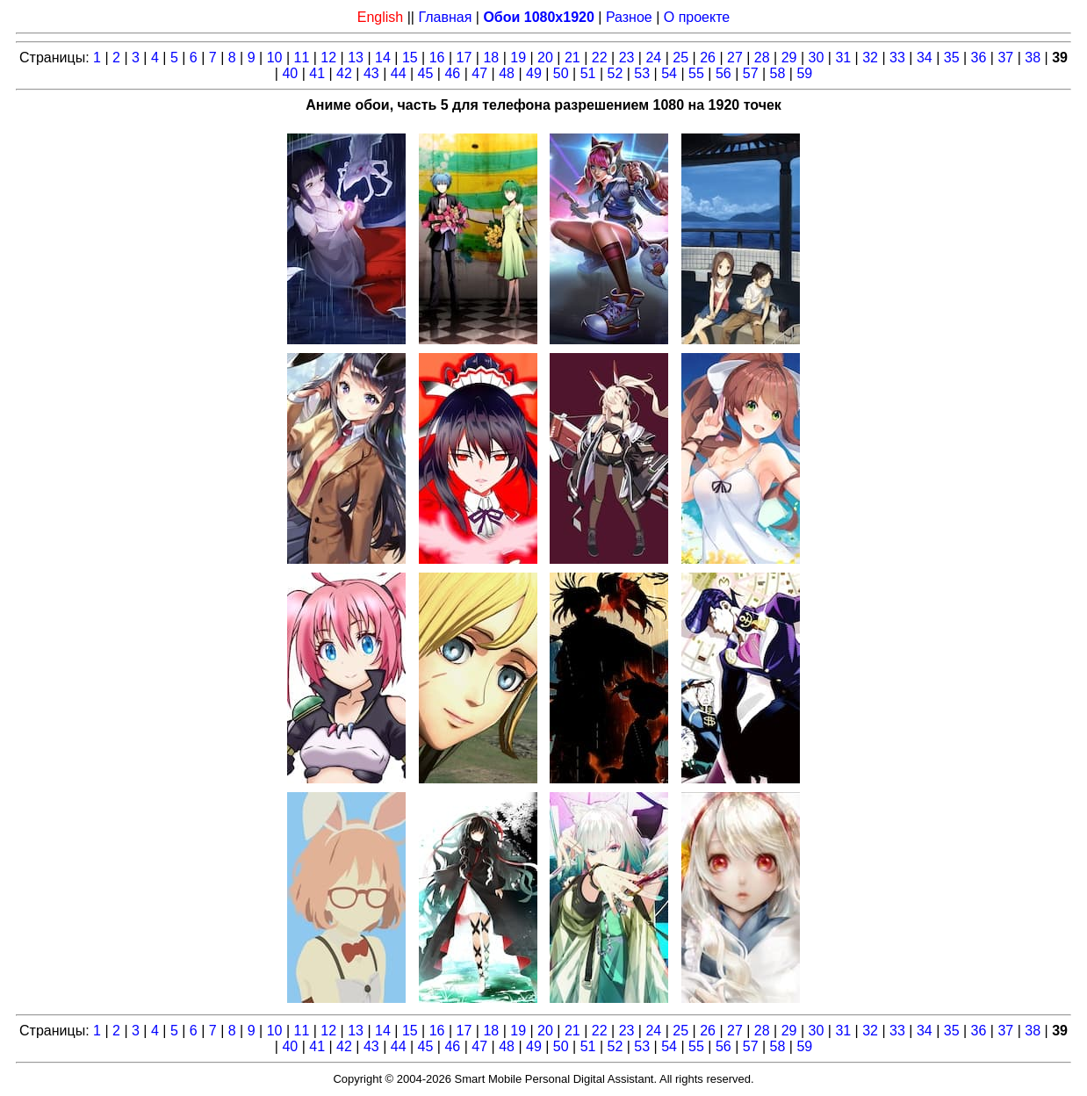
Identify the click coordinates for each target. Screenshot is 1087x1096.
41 (317, 73)
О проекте (697, 17)
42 (344, 73)
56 (723, 73)
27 (735, 57)
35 (952, 57)
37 (1005, 57)
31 (843, 57)
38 (1032, 57)
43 (371, 73)
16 (437, 57)
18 (491, 57)
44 (399, 73)
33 (897, 57)
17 (464, 57)
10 (275, 57)
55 (696, 73)
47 (479, 73)
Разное (629, 17)
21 (572, 57)
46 (452, 73)
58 (778, 73)
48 (507, 73)
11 (302, 57)
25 (680, 57)
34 (924, 57)
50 (561, 73)
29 (789, 57)
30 (816, 57)
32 (870, 57)
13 (356, 57)
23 (627, 57)
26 (708, 57)
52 (615, 73)
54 (669, 73)
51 (588, 73)
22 (600, 57)
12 (328, 57)
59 (804, 73)
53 (642, 73)
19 (518, 57)
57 (751, 73)
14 (383, 57)
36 (979, 57)
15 (410, 57)
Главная (445, 17)
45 (426, 73)
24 (653, 57)
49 (534, 73)
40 (290, 73)
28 (762, 57)
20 (545, 57)
